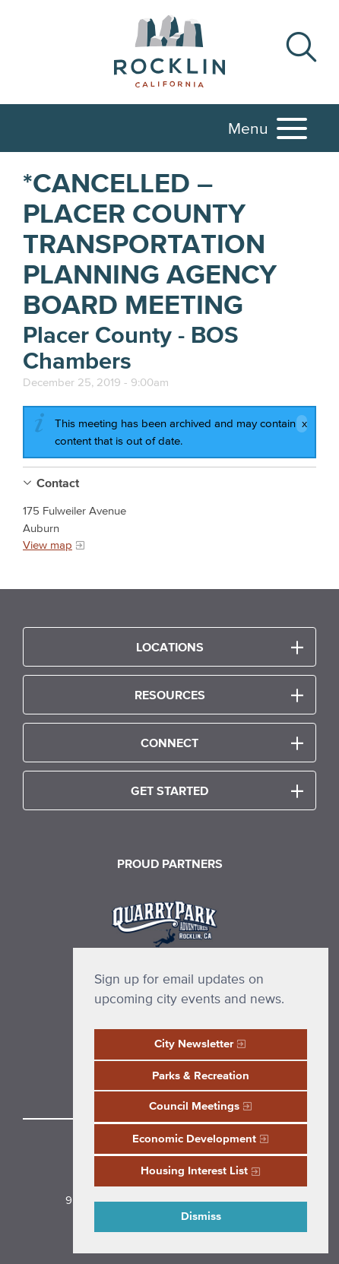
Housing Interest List (194, 1170)
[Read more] (170, 922)
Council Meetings (194, 1105)
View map (47, 544)
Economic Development (194, 1138)
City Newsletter (193, 1043)
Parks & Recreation (200, 1075)
